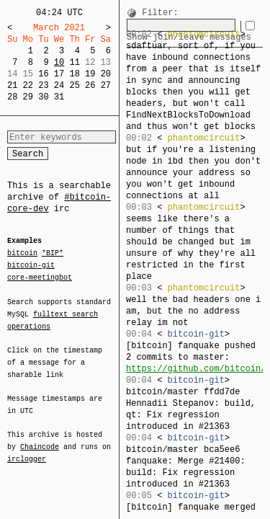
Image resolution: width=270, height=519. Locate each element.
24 (59, 85)
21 (12, 85)
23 (43, 85)
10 (59, 62)
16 (43, 74)
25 (74, 85)
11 (74, 62)
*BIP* (52, 254)
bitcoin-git (31, 265)
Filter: (160, 13)
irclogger (26, 450)
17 (59, 74)
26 (90, 85)
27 (106, 85)
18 (74, 74)
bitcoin (22, 254)
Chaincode (39, 438)
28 (12, 97)
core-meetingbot (39, 277)
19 (90, 74)
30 (43, 97)
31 (59, 97)
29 (28, 97)
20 (106, 74)
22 (28, 85)
